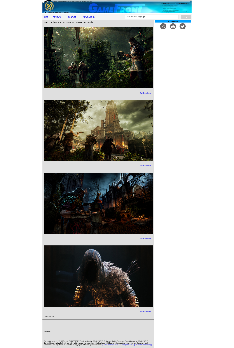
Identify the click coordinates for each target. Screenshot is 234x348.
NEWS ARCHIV (89, 17)
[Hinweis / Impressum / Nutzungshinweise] (118, 345)
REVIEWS (57, 17)
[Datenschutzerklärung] (143, 345)
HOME (45, 17)
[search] (151, 17)
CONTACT (72, 17)
